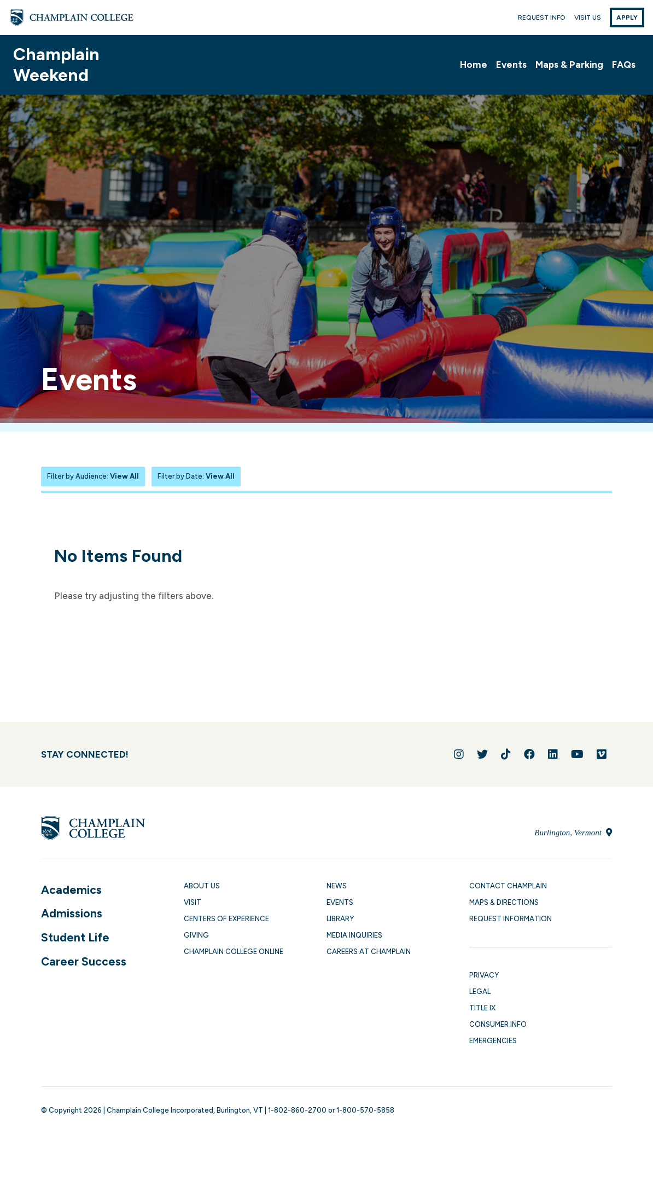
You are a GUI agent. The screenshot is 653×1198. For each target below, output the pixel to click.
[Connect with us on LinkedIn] (553, 754)
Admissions (71, 913)
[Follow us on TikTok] (506, 754)
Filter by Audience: (93, 476)
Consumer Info (498, 1024)
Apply (627, 17)
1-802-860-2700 (297, 1110)
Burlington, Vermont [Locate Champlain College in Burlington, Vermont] (572, 832)
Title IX (482, 1008)
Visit (192, 902)
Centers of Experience (226, 919)
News (336, 886)
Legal (480, 991)
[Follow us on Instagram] (459, 754)
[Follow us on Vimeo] (602, 754)
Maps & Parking (569, 64)
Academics (71, 890)
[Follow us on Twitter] (482, 754)
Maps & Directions (504, 902)
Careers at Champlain (368, 951)
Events (511, 64)
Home (473, 64)
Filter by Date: (196, 476)
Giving (196, 935)
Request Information (510, 919)
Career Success (83, 961)
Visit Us (587, 17)
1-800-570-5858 (365, 1110)
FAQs (623, 64)
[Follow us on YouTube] (577, 754)
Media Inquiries (354, 935)
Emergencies (493, 1041)
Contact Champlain (508, 886)
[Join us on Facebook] (529, 754)
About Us (202, 886)
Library (340, 919)
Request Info (541, 17)
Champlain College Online (233, 951)
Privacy (484, 975)
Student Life (75, 937)
